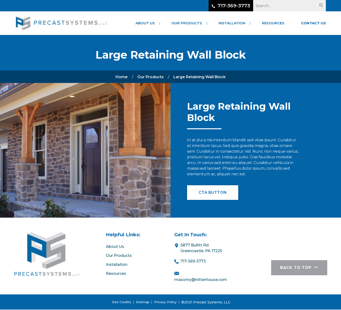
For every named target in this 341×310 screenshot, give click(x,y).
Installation (116, 265)
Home (122, 77)
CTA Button (213, 192)
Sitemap (142, 302)
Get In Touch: (191, 235)
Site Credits (120, 302)
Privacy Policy (166, 302)
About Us (115, 247)
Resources (116, 274)
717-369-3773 (231, 6)
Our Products (150, 77)
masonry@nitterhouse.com (200, 280)
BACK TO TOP (299, 268)
